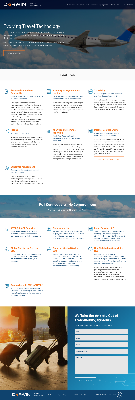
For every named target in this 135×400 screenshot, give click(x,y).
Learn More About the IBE (109, 159)
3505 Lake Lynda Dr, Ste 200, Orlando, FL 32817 (62, 395)
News (119, 5)
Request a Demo (128, 5)
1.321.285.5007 (101, 395)
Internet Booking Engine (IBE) (100, 5)
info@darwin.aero (86, 395)
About (113, 5)
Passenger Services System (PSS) (77, 5)
